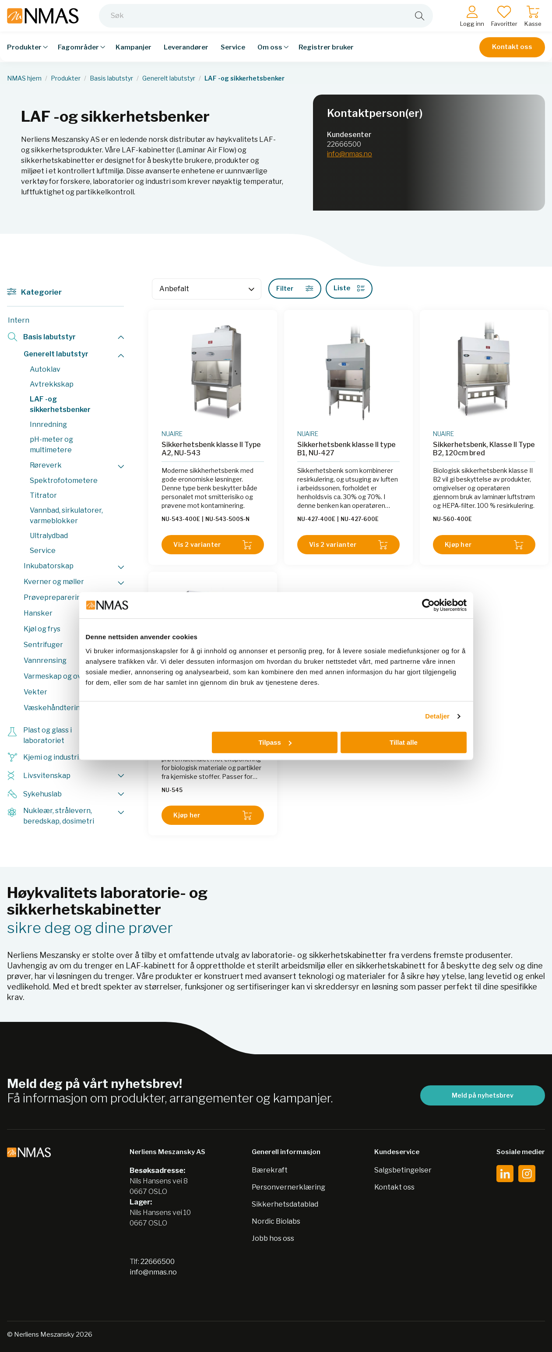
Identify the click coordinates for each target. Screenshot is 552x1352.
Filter (294, 288)
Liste (349, 288)
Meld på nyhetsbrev (482, 1095)
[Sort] (206, 288)
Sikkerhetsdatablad (285, 1204)
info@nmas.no (349, 154)
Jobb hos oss (273, 1238)
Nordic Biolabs (276, 1221)
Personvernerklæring (288, 1187)
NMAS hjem (24, 78)
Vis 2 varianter (212, 544)
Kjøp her (484, 544)
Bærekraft (270, 1170)
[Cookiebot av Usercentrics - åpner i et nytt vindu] (428, 605)
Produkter (66, 78)
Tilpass (274, 742)
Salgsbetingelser (403, 1170)
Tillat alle (404, 742)
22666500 (344, 144)
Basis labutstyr (111, 78)
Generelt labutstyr (168, 78)
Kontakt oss (512, 53)
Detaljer (437, 716)
